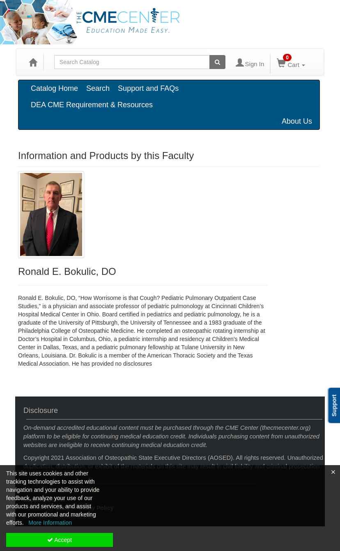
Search (98, 88)
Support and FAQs (148, 88)
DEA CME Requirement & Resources (92, 105)
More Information (50, 522)
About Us (297, 121)
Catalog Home (54, 88)
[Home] (33, 62)
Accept (59, 540)
